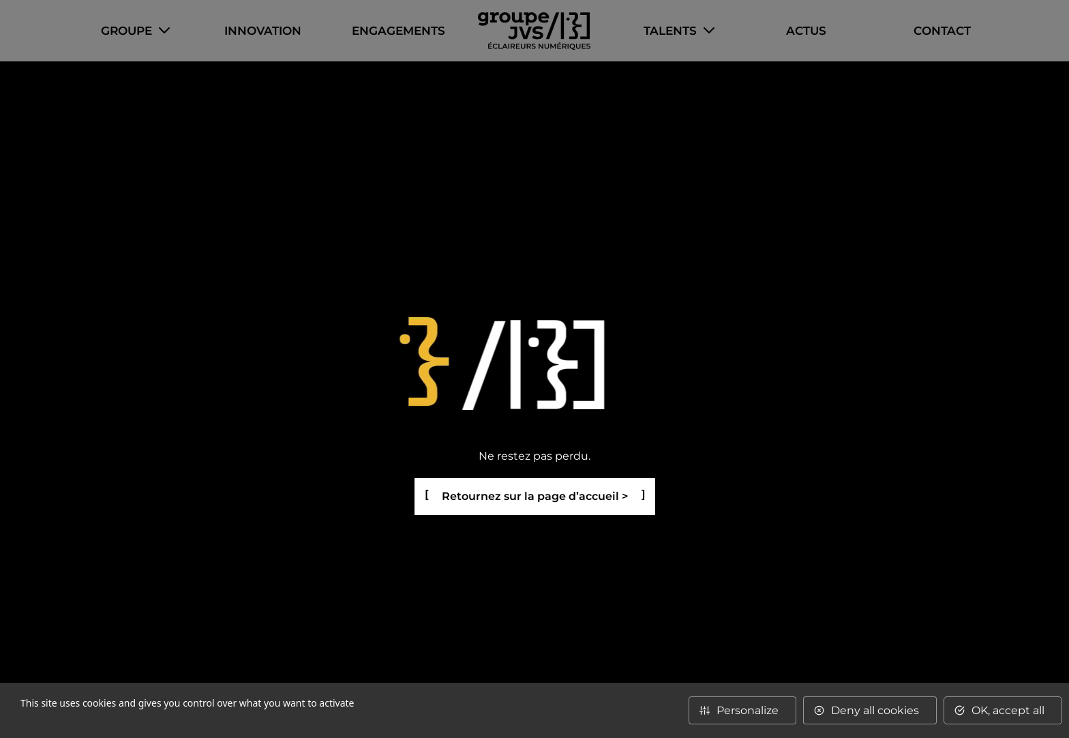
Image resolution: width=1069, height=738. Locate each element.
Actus (806, 31)
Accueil (534, 31)
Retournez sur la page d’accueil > (535, 496)
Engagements (398, 31)
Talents (670, 31)
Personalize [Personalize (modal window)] (748, 710)
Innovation (262, 31)
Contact (942, 31)
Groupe (126, 31)
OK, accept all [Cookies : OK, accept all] (1008, 710)
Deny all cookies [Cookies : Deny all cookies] (875, 710)
